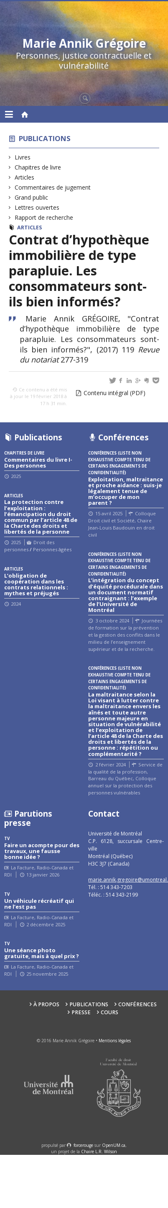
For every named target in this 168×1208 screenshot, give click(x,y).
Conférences (137, 1004)
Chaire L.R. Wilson (99, 1151)
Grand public (31, 197)
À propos (46, 1004)
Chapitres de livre (38, 167)
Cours (109, 1012)
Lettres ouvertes (37, 207)
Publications (45, 138)
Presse (81, 1012)
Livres (23, 157)
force (83, 1145)
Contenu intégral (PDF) (114, 393)
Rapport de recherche (44, 217)
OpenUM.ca (113, 1145)
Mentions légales (115, 1041)
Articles (24, 177)
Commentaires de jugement (53, 187)
